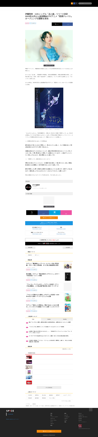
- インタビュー (66, 416)
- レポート (66, 418)
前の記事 (29, 247)
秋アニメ (36, 255)
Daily (33, 319)
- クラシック (52, 418)
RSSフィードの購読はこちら (50, 217)
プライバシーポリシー (82, 421)
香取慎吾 (43, 398)
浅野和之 (36, 395)
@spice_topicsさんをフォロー (12, 419)
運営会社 (80, 413)
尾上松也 (43, 395)
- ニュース (66, 415)
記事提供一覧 (80, 415)
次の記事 (69, 247)
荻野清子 (57, 395)
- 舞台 (51, 415)
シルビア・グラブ (66, 395)
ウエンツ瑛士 (51, 398)
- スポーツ (52, 423)
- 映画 (51, 425)
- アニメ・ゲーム (53, 420)
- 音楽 (51, 413)
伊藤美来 (29, 255)
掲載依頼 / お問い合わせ (82, 416)
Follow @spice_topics (37, 228)
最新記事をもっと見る (67, 349)
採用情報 (80, 418)
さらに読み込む (53, 387)
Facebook (10, 414)
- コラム (65, 420)
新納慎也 (50, 395)
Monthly (65, 319)
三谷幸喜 (29, 395)
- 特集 (65, 421)
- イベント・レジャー (54, 416)
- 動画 (65, 413)
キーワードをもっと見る (67, 400)
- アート (51, 421)
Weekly (49, 319)
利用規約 (80, 420)
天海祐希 (29, 398)
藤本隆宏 (36, 398)
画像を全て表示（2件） (48, 65)
